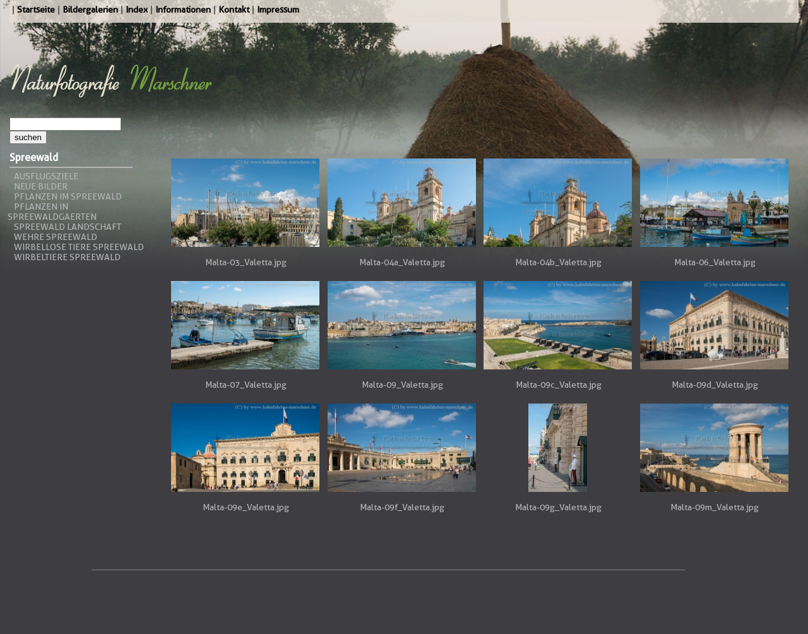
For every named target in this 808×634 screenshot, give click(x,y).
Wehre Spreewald (55, 237)
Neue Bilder (41, 186)
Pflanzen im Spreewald (68, 196)
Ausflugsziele (46, 176)
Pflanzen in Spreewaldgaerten (52, 211)
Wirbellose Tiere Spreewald (79, 247)
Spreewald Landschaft (67, 227)
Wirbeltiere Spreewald (67, 257)
